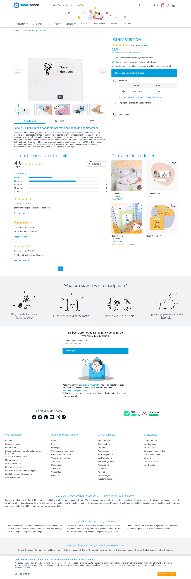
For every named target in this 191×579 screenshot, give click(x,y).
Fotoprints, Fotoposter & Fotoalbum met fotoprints (23, 452)
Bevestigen (70, 351)
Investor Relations (105, 479)
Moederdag (56, 465)
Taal (90, 161)
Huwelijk (55, 447)
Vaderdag (55, 468)
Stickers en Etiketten (14, 467)
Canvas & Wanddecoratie (16, 456)
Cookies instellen (24, 574)
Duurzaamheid (103, 444)
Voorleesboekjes (12, 477)
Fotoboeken (10, 447)
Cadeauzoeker (98, 24)
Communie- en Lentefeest (62, 451)
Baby (53, 444)
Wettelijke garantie (105, 461)
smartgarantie (150, 444)
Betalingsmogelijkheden (154, 451)
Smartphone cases (13, 463)
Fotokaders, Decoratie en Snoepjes (20, 470)
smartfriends (149, 465)
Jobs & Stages (103, 475)
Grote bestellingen (152, 454)
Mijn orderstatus (151, 461)
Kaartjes (8, 440)
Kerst (53, 440)
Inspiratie (114, 24)
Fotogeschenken (12, 444)
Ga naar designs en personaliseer (129, 73)
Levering (147, 458)
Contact (127, 24)
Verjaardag (56, 472)
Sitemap (101, 447)
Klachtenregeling (104, 458)
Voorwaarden (103, 451)
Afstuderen (56, 461)
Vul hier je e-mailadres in (76, 341)
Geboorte (55, 475)
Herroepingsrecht (105, 454)
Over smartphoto (104, 440)
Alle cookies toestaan (166, 574)
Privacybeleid (103, 465)
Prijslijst (101, 472)
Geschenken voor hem (61, 458)
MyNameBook (11, 460)
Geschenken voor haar (61, 454)
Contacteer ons (150, 440)
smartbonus (149, 447)
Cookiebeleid (103, 468)
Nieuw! (84, 24)
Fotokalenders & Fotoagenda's (18, 474)
